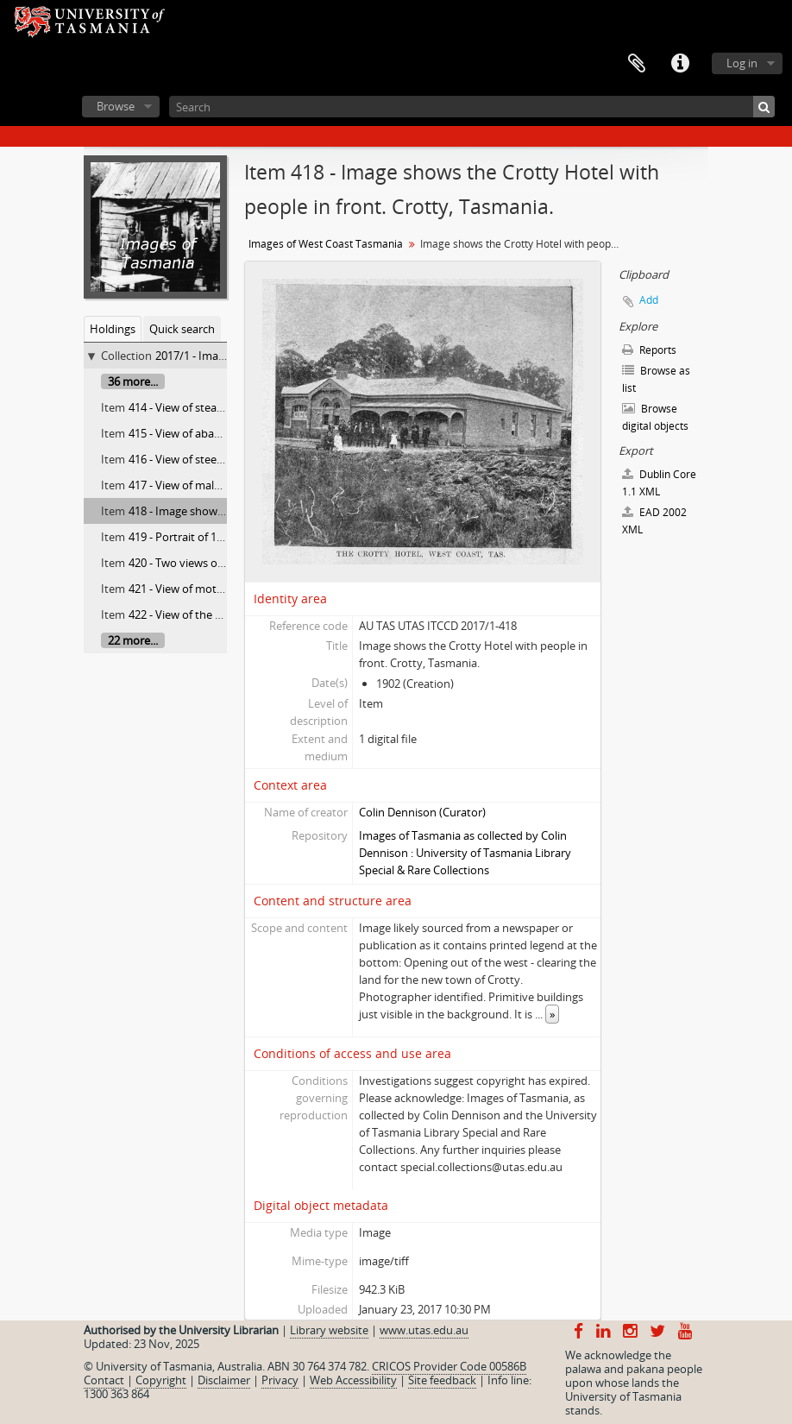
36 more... (133, 381)
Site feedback (442, 1380)
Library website (329, 1330)
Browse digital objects (655, 417)
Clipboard (636, 63)
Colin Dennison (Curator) (422, 812)
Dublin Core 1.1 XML (659, 483)
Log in (741, 63)
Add (648, 300)
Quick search (182, 329)
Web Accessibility (353, 1380)
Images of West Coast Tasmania (325, 243)
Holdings (112, 329)
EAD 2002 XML (654, 521)
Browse (116, 106)
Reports (649, 350)
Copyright (160, 1380)
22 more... (133, 640)
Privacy (280, 1380)
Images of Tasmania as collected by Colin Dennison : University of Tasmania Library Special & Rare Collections (465, 853)
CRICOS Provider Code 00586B (449, 1366)
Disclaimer (224, 1380)
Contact (104, 1380)
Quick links (679, 63)
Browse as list (656, 379)
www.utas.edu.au (424, 1330)
